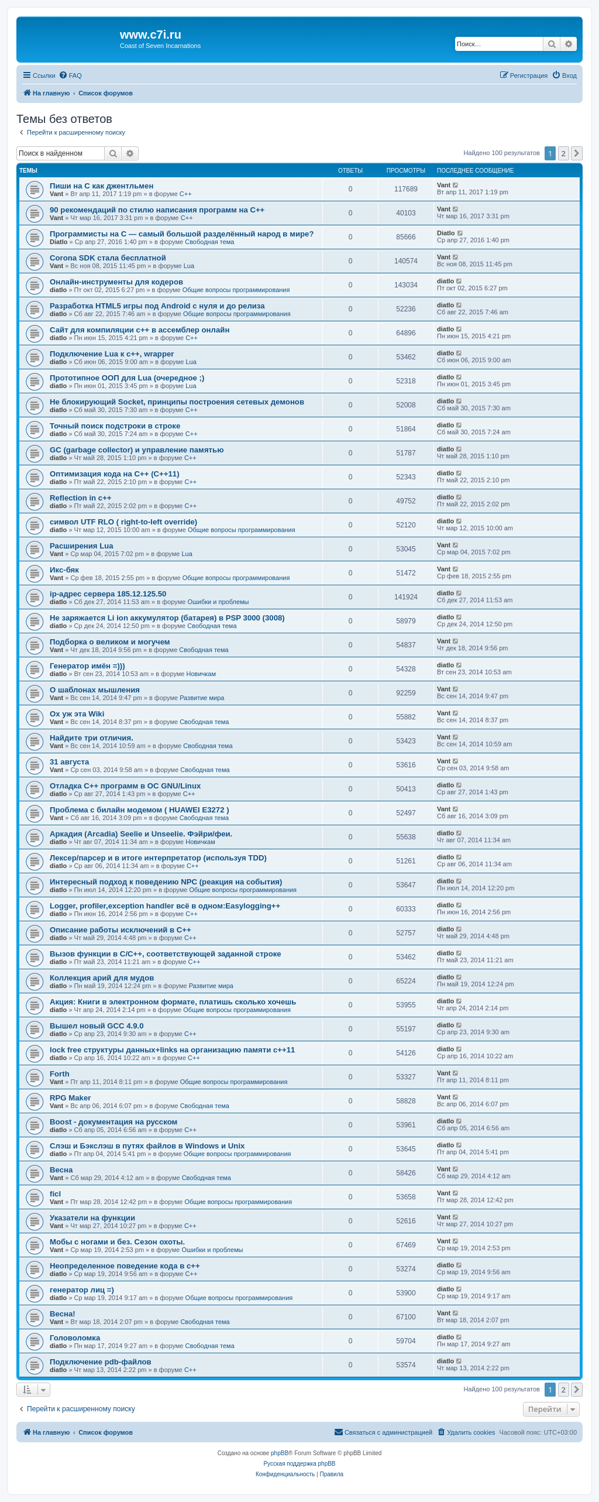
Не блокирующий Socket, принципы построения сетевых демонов (177, 401)
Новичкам (201, 673)
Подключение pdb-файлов (101, 1361)
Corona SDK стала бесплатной (108, 257)
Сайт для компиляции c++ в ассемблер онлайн (139, 329)
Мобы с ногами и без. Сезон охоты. (117, 1241)
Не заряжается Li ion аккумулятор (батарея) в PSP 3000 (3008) (167, 617)
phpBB (279, 1453)
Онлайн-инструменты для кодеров (116, 281)
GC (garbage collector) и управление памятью (136, 449)
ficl (55, 1193)
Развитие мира (202, 697)
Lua (189, 265)
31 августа (69, 761)
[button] (577, 153)
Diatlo (59, 241)
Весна (61, 1169)
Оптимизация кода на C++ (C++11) (115, 473)
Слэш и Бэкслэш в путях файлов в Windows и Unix (147, 1145)
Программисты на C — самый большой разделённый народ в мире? (182, 233)
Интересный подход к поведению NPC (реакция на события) (166, 881)
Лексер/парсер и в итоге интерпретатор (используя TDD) (158, 857)
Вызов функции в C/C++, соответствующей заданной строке (165, 953)
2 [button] (564, 153)
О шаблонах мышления (95, 689)
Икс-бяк (64, 569)
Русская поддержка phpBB (299, 1463)
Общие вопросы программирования (236, 289)
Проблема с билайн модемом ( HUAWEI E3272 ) (139, 809)
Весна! (62, 1313)
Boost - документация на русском (113, 1121)
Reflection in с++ (81, 497)
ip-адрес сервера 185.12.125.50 (108, 593)
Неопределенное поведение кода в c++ (125, 1265)
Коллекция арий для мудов (102, 977)
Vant (56, 193)
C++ (186, 193)
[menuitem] (70, 75)
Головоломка (75, 1337)
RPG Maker (70, 1097)
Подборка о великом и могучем (110, 641)
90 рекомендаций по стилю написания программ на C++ (157, 209)
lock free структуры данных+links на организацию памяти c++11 (172, 1049)
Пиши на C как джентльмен (101, 185)
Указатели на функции (92, 1217)
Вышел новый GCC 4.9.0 (97, 1025)
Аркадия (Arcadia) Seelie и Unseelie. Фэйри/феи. (141, 833)
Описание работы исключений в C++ (120, 929)
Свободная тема (209, 241)
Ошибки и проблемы (218, 601)
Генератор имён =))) (87, 665)
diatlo (58, 289)
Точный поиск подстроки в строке (115, 425)
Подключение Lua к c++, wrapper (112, 353)
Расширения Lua (81, 545)
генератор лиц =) (82, 1289)
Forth (60, 1073)
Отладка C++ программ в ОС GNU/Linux (125, 785)
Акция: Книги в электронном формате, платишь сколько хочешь (173, 1001)
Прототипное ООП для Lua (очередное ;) (127, 377)
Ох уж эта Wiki (77, 713)
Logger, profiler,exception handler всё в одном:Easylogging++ (165, 905)
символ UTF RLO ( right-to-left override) (123, 521)
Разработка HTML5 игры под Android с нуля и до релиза (157, 305)
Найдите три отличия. (91, 737)
